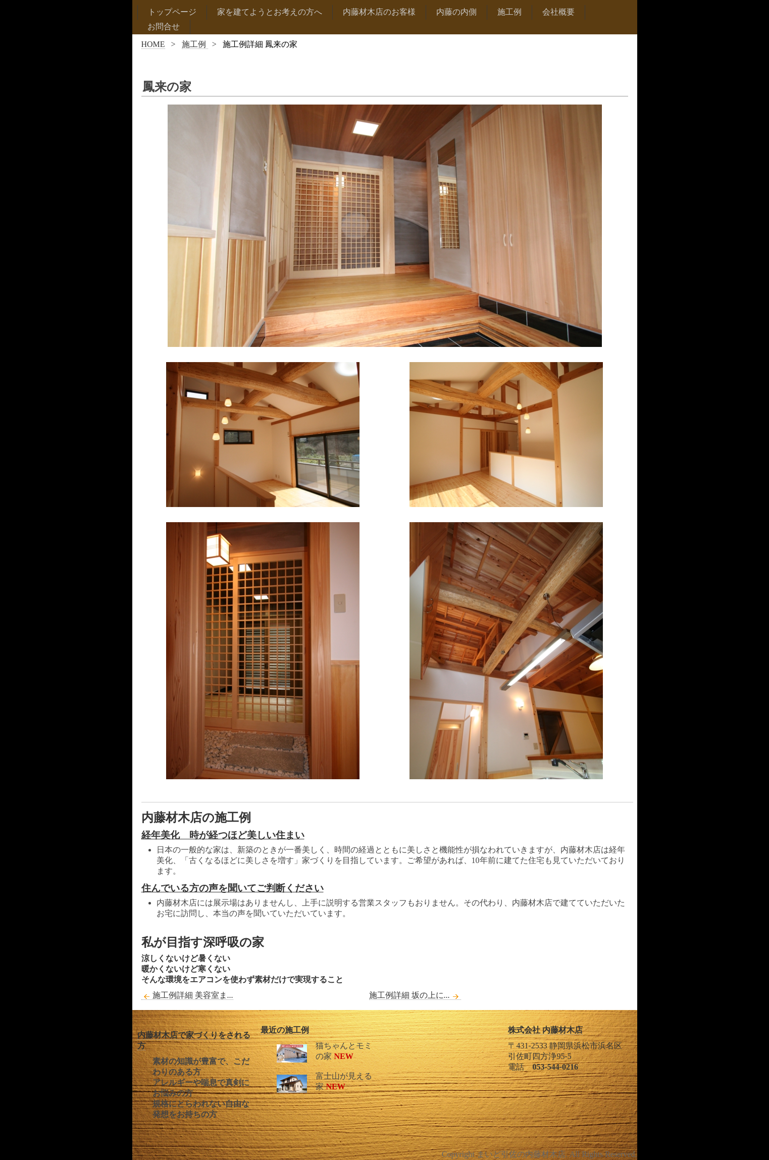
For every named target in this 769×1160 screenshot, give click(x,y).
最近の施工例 (285, 1030)
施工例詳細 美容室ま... (187, 995)
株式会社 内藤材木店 (545, 1030)
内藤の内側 (456, 12)
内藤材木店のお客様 (379, 12)
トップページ (172, 12)
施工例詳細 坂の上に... (415, 995)
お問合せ (163, 26)
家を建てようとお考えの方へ (269, 12)
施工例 (509, 12)
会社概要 (558, 12)
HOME (153, 44)
